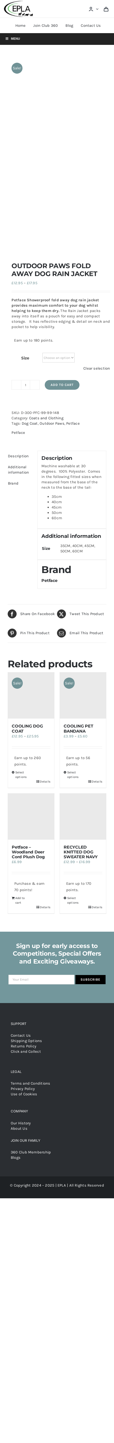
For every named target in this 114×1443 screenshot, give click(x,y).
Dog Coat (30, 242)
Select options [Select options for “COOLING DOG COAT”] (21, 594)
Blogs (15, 976)
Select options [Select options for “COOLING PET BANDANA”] (73, 594)
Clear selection (96, 187)
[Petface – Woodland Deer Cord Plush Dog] (31, 636)
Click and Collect (26, 870)
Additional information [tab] (18, 289)
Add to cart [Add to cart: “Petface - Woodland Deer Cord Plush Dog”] (20, 720)
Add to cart (62, 204)
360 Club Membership (31, 971)
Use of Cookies (24, 913)
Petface (73, 242)
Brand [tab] (13, 302)
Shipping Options (26, 860)
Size (25, 177)
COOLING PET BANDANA (78, 548)
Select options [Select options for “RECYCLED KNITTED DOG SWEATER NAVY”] (73, 720)
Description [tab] (18, 275)
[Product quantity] (25, 204)
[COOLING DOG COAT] (31, 515)
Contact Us (21, 854)
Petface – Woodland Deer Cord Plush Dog (28, 671)
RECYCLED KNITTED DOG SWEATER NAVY (81, 671)
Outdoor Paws (52, 242)
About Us (19, 947)
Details (45, 601)
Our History (21, 942)
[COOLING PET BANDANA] (83, 515)
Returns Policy (23, 865)
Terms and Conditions (30, 902)
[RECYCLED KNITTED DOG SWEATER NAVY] (83, 636)
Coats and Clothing (46, 237)
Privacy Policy (23, 908)
